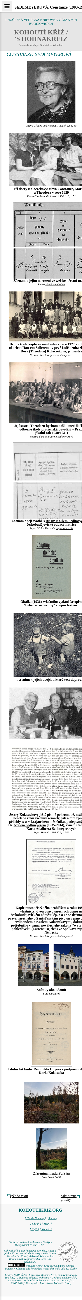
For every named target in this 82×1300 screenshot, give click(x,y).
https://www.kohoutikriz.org (55, 1283)
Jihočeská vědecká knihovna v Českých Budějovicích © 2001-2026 (30, 1244)
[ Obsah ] (35, 1223)
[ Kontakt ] (46, 1229)
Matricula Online (55, 284)
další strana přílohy (69, 1197)
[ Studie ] (52, 1218)
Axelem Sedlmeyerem (30, 825)
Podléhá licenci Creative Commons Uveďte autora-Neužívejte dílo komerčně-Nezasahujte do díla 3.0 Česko (41, 1267)
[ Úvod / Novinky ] (35, 1218)
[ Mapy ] (47, 1223)
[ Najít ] (34, 1229)
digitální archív (64, 528)
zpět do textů (19, 1196)
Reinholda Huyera (47, 1069)
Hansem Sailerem (35, 348)
